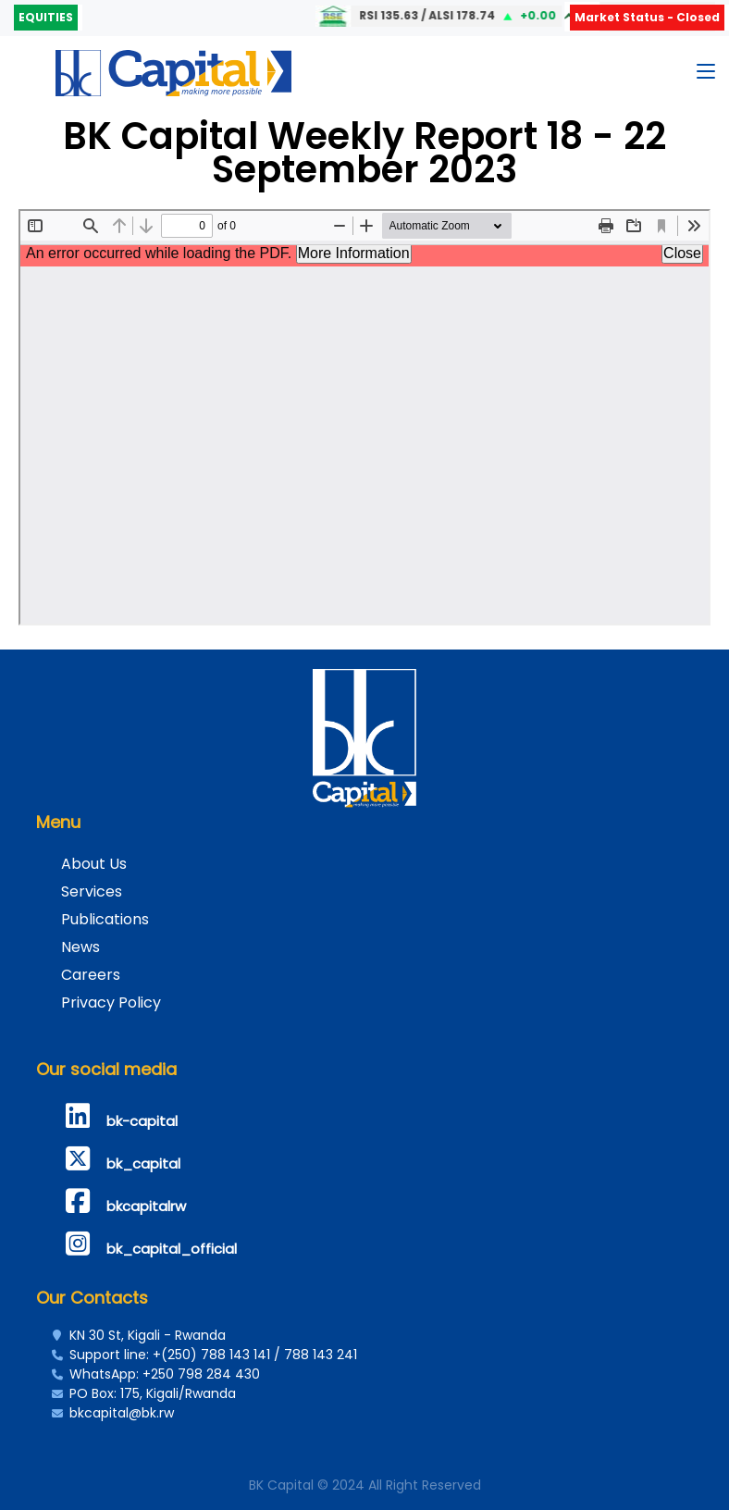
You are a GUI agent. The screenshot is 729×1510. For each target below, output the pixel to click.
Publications (105, 919)
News (80, 947)
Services (91, 891)
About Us (94, 863)
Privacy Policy (111, 1002)
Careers (90, 974)
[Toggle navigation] (706, 75)
